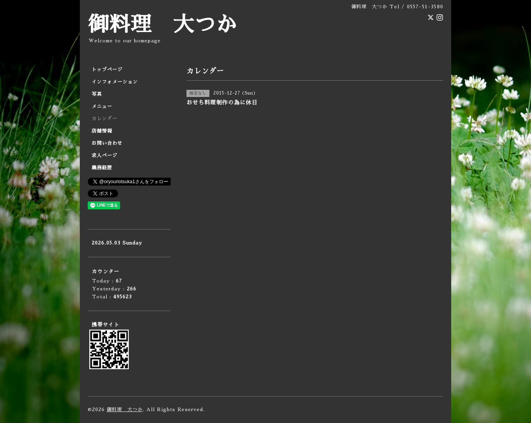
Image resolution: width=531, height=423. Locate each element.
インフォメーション (115, 82)
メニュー (102, 106)
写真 (97, 94)
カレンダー (104, 118)
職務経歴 (102, 167)
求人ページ (104, 155)
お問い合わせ (107, 143)
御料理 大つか (162, 24)
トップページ (107, 69)
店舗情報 (102, 131)
